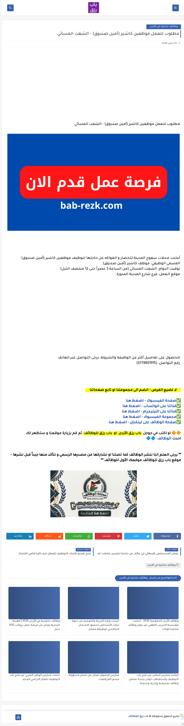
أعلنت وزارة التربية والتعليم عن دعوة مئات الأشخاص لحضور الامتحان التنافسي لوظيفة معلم (94, 625)
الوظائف (162, 439)
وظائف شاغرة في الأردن (162, 26)
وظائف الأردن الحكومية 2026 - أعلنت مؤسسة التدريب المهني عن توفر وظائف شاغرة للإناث (151, 625)
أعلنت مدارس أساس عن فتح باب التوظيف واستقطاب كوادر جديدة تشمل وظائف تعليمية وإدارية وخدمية (152, 679)
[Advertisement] (91, 84)
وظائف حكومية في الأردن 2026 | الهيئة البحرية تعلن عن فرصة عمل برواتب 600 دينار (33, 625)
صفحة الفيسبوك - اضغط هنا (149, 401)
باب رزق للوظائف (137, 716)
